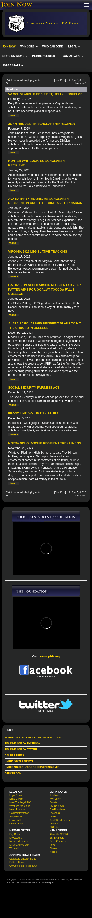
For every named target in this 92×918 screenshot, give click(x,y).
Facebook (55, 813)
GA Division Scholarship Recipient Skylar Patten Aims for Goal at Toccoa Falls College (44, 289)
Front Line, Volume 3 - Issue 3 (33, 413)
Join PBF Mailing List (60, 820)
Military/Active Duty (19, 845)
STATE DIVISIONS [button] (14, 55)
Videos (53, 852)
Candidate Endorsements (22, 858)
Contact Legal (16, 823)
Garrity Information (19, 813)
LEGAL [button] (74, 46)
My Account (15, 837)
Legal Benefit (16, 799)
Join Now (54, 795)
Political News (16, 862)
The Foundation (58, 809)
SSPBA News (57, 806)
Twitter (53, 816)
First (57, 80)
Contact (54, 823)
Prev (62, 80)
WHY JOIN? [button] (29, 46)
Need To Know (17, 809)
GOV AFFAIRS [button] (73, 55)
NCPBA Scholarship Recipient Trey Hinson (44, 443)
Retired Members (18, 841)
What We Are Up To (19, 806)
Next (77, 83)
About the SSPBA (59, 834)
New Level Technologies (41, 882)
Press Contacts (58, 841)
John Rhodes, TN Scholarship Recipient (42, 124)
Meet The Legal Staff (20, 802)
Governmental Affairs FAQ (23, 866)
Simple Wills (15, 816)
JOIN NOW (9, 46)
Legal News (15, 795)
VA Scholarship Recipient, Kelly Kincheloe (45, 94)
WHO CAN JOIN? (52, 46)
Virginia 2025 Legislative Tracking (37, 251)
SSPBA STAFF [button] (12, 65)
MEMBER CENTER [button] (45, 55)
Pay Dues (14, 834)
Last (83, 83)
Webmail (14, 848)
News (52, 845)
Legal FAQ (15, 820)
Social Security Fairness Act (33, 387)
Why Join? (55, 799)
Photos (53, 848)
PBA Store (55, 827)
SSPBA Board (57, 837)
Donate (53, 802)
